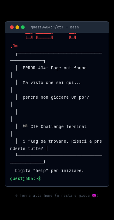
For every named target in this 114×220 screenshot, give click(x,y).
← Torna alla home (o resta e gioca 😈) (56, 195)
